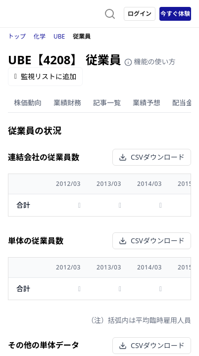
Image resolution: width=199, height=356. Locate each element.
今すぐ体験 (175, 13)
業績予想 (146, 102)
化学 (40, 36)
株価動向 (28, 102)
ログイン (139, 13)
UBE (59, 36)
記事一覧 (107, 102)
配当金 (182, 102)
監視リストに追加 (45, 76)
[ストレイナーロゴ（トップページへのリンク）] (47, 14)
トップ (17, 36)
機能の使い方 (150, 61)
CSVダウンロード (152, 157)
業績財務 (67, 102)
